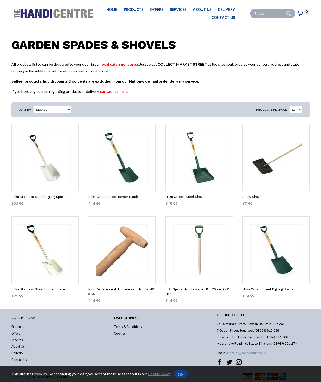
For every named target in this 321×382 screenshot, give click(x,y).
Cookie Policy (159, 373)
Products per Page (271, 109)
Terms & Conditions (128, 327)
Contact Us (223, 17)
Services (178, 9)
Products (133, 9)
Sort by (25, 109)
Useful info (126, 317)
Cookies (120, 333)
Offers (156, 9)
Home (111, 9)
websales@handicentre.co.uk (246, 353)
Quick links (23, 317)
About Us (202, 9)
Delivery (226, 9)
